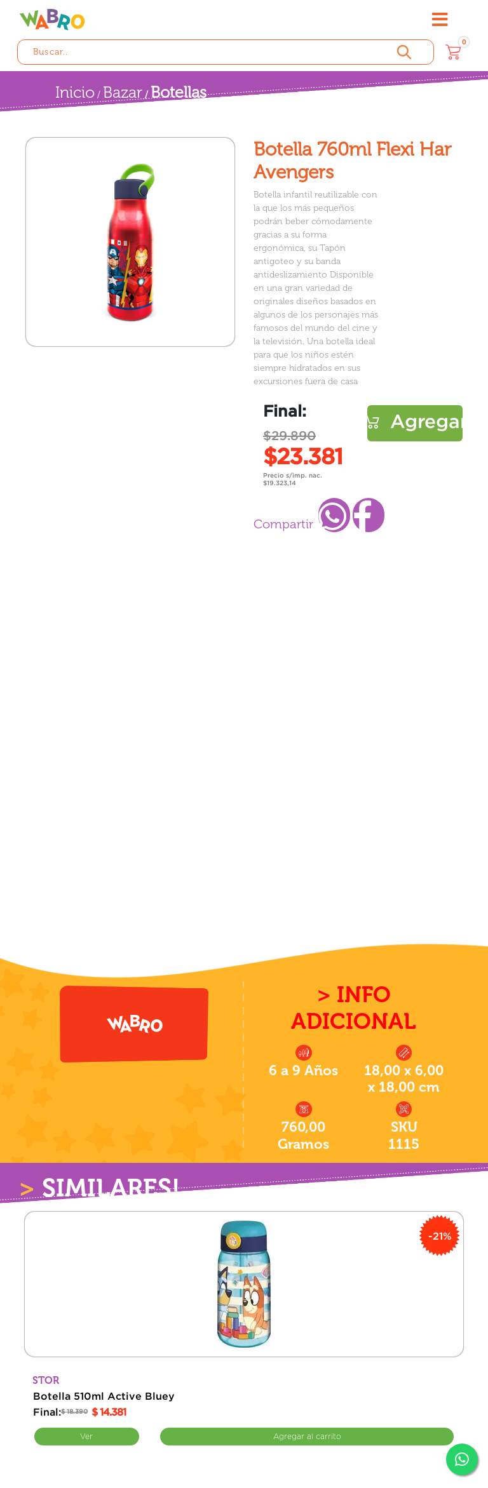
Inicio (75, 92)
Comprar (415, 423)
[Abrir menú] (440, 19)
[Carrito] (453, 52)
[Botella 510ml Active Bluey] (244, 1284)
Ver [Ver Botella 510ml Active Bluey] (86, 1436)
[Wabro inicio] (52, 19)
